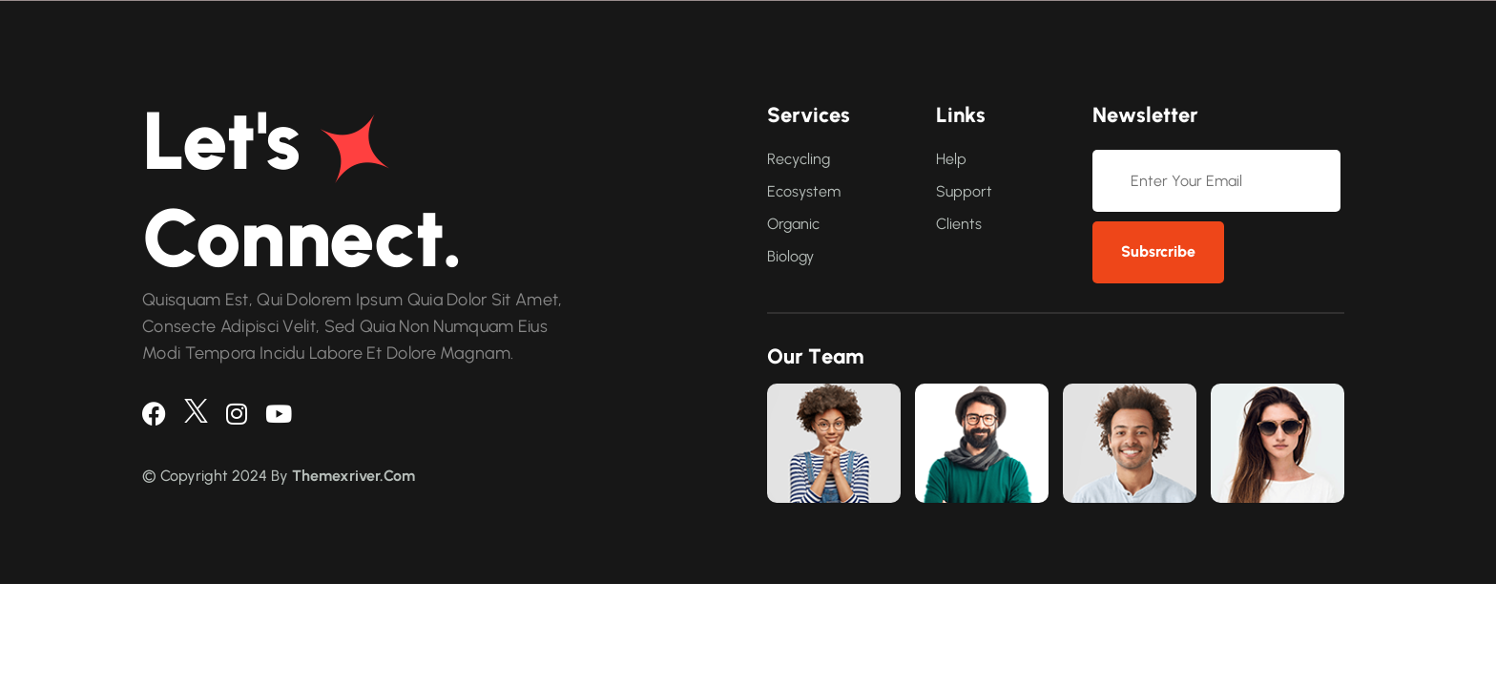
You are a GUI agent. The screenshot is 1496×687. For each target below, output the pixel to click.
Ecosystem (804, 191)
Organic (793, 224)
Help (951, 159)
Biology (790, 256)
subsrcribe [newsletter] (1158, 251)
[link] (834, 443)
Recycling (798, 159)
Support (964, 191)
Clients (959, 224)
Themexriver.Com (353, 476)
